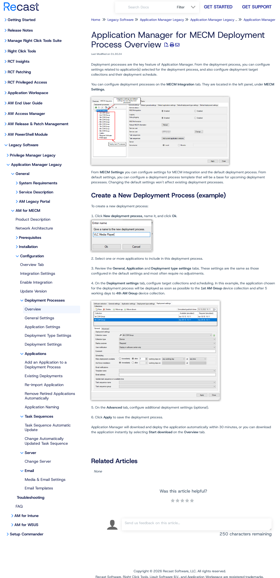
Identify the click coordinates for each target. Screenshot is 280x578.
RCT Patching (19, 71)
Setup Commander (26, 534)
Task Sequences (39, 416)
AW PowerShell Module (28, 134)
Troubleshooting (30, 497)
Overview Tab (32, 264)
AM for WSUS (26, 524)
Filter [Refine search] (181, 7)
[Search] (121, 7)
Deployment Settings (43, 344)
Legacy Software (23, 144)
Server (30, 452)
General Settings (39, 317)
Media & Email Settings (45, 479)
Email (29, 470)
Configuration (32, 255)
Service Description (36, 192)
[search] (149, 7)
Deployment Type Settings (48, 335)
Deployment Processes (45, 300)
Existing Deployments (44, 375)
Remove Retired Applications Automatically (50, 396)
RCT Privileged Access (27, 82)
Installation (28, 246)
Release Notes (20, 30)
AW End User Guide (25, 103)
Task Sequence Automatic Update (48, 427)
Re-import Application (44, 384)
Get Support (257, 7)
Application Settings (42, 326)
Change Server (38, 461)
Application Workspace (28, 92)
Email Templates (39, 488)
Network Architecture (34, 228)
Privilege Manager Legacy (32, 155)
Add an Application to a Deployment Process (46, 365)
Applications (35, 353)
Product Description (33, 219)
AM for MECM (28, 210)
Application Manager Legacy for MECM (220, 19)
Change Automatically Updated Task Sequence (46, 441)
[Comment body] (197, 524)
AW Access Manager (26, 113)
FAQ (19, 506)
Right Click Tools (22, 51)
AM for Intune (26, 515)
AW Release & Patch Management (38, 123)
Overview (33, 309)
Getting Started (22, 19)
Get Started (218, 7)
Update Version (33, 291)
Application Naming (42, 407)
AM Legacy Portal (34, 201)
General (22, 173)
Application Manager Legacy (36, 164)
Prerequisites (30, 237)
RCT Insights (19, 61)
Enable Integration (36, 282)
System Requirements (38, 182)
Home (95, 19)
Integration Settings (37, 273)
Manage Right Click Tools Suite (35, 40)
